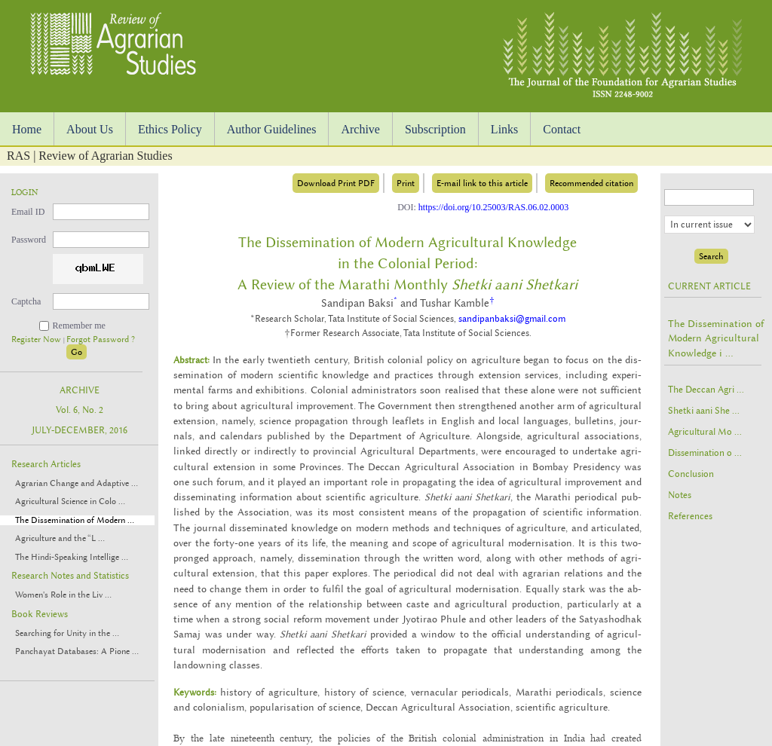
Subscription (435, 129)
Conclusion (691, 474)
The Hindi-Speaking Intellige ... (71, 557)
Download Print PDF (336, 183)
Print (406, 183)
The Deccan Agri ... (706, 389)
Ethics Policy (170, 129)
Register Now (37, 339)
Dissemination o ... (705, 453)
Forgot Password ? (100, 339)
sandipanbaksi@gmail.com (511, 318)
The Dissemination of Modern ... (74, 520)
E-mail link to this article (482, 183)
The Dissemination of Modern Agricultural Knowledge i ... (716, 338)
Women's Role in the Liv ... (63, 595)
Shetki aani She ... (704, 410)
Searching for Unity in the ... (67, 633)
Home (26, 129)
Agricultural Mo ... (705, 432)
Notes (679, 495)
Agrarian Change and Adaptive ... (76, 483)
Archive (360, 129)
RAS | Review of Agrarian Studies (90, 155)
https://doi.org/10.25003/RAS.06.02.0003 (493, 207)
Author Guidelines (272, 129)
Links (504, 129)
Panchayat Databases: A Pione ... (77, 651)
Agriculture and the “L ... (60, 538)
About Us (89, 129)
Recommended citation (591, 183)
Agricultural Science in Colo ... (70, 501)
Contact (562, 129)
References (690, 516)
